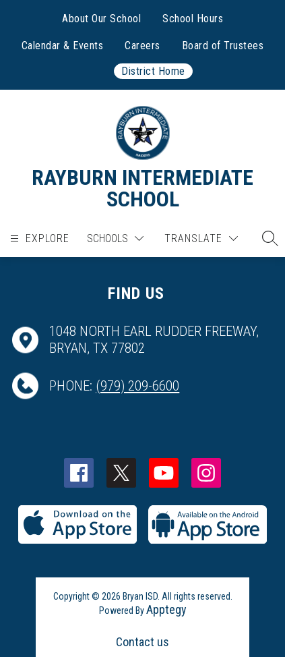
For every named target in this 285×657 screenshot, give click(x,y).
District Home (153, 71)
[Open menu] (38, 238)
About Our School (101, 18)
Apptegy (166, 609)
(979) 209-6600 (137, 386)
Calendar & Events (63, 45)
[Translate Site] (201, 238)
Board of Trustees (223, 45)
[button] (266, 238)
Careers (142, 45)
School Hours (192, 18)
